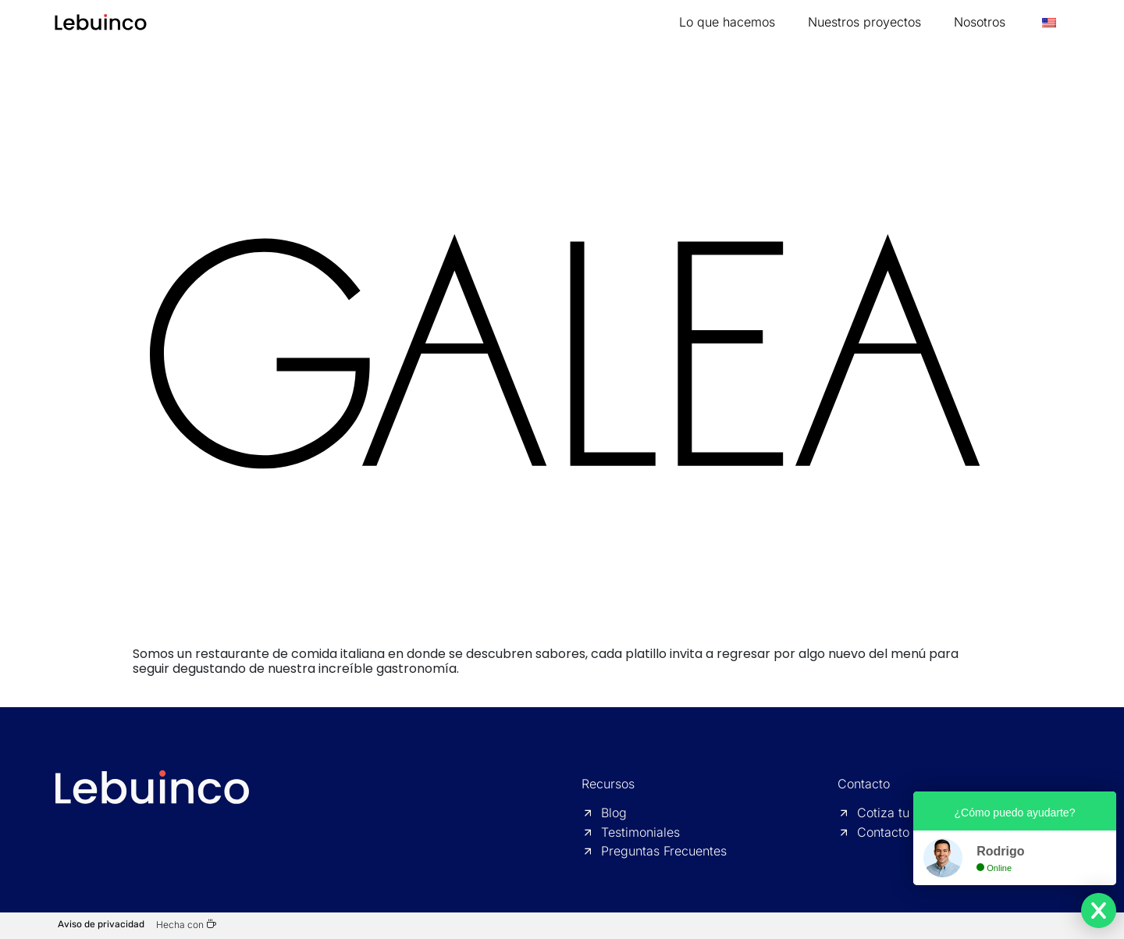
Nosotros (979, 22)
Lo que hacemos (727, 22)
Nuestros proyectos (864, 22)
